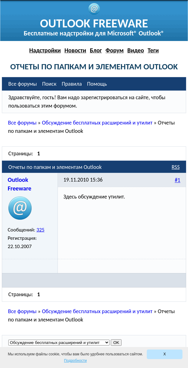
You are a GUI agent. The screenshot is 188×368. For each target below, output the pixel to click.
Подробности (75, 360)
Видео (135, 50)
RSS (176, 167)
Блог (96, 50)
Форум (115, 50)
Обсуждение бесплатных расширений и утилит (97, 122)
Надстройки (45, 50)
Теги (153, 50)
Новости (75, 50)
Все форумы (22, 122)
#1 (177, 180)
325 (40, 230)
